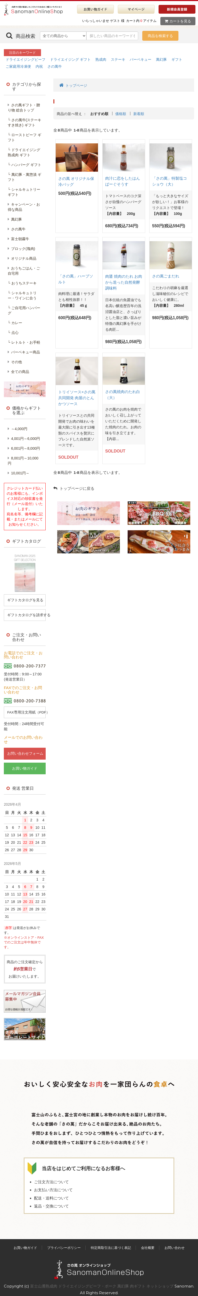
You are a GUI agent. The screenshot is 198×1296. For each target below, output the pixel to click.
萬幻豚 (161, 59)
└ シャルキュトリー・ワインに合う (22, 295)
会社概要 (147, 1244)
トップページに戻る (73, 488)
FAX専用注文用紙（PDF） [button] (26, 712)
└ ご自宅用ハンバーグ (24, 310)
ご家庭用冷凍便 (18, 66)
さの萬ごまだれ (165, 276)
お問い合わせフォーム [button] (25, 753)
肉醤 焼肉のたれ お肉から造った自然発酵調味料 (123, 282)
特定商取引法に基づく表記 (111, 1244)
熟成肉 (100, 59)
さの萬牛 (54, 66)
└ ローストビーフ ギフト (24, 137)
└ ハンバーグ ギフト (24, 165)
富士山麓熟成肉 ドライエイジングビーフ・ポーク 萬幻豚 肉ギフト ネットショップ (102, 1282)
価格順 (120, 114)
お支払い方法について (53, 1186)
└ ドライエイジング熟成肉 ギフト (24, 152)
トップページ (73, 85)
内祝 (39, 66)
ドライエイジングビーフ (25, 59)
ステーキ (118, 59)
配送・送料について (51, 1194)
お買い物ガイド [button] (25, 767)
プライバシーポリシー (64, 1244)
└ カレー (15, 323)
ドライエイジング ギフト (70, 59)
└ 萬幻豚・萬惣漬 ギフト (24, 177)
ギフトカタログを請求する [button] (26, 614)
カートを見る (178, 21)
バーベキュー (140, 59)
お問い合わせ (174, 1244)
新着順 (138, 114)
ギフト (176, 59)
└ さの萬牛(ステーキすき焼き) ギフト (24, 122)
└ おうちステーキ (22, 283)
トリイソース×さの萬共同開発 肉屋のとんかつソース (76, 398)
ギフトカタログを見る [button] (25, 600)
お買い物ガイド (25, 1244)
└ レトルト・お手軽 (24, 342)
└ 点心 (13, 332)
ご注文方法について (51, 1178)
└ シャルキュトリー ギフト (24, 192)
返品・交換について (51, 1202)
